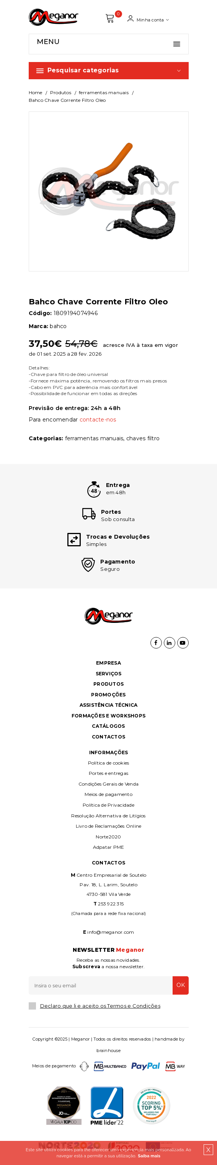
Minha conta (148, 18)
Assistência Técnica (109, 705)
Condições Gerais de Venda (108, 784)
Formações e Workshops (108, 716)
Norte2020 (108, 837)
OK (180, 985)
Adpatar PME (108, 847)
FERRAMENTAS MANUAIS (104, 92)
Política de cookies (108, 763)
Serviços (109, 673)
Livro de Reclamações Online (109, 826)
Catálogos (108, 726)
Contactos (108, 737)
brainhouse (108, 1050)
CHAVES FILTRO (143, 438)
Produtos (60, 92)
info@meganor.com (110, 932)
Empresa (108, 663)
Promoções (108, 695)
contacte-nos (98, 419)
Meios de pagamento (108, 794)
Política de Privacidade (108, 805)
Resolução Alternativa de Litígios (108, 816)
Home (35, 92)
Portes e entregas (108, 773)
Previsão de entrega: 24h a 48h (75, 408)
